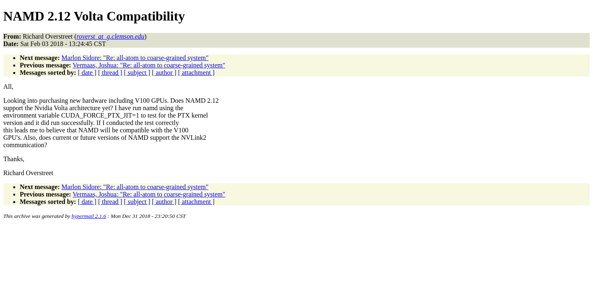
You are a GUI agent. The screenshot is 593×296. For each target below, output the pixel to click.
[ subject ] (137, 72)
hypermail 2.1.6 (89, 216)
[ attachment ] (196, 72)
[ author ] (164, 72)
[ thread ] (110, 72)
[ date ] (87, 72)
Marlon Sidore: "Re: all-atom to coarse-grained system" (134, 57)
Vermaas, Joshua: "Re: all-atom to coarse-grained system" (148, 65)
